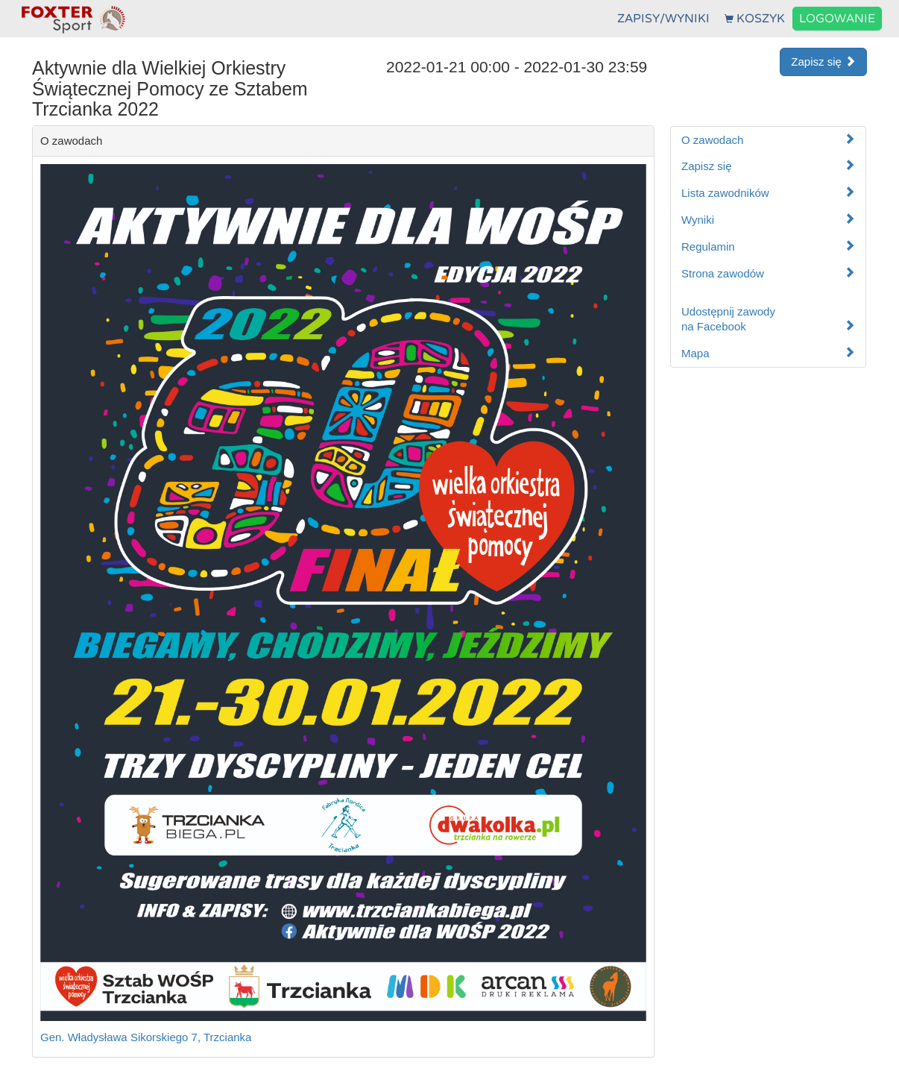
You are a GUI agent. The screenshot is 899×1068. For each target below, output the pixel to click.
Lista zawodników (768, 192)
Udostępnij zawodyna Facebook (768, 319)
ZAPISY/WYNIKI (663, 18)
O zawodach (768, 140)
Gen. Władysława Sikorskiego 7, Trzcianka (145, 1037)
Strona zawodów (768, 273)
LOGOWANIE (837, 18)
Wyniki (768, 219)
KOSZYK (755, 18)
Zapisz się (823, 61)
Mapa (768, 353)
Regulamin (768, 246)
